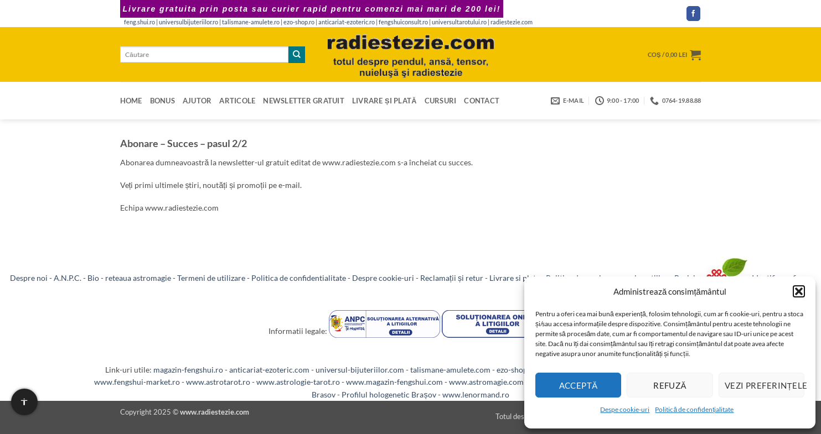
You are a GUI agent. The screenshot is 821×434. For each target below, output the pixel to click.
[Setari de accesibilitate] (24, 402)
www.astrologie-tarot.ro (298, 381)
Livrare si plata (514, 278)
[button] (798, 291)
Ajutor (197, 100)
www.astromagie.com (486, 381)
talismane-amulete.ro (251, 22)
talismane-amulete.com (450, 369)
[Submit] (296, 54)
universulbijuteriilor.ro (188, 22)
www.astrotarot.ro (218, 381)
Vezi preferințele (764, 385)
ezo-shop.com (520, 369)
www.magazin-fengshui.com (394, 381)
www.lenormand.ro (475, 394)
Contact (481, 100)
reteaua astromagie (138, 278)
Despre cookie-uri (383, 278)
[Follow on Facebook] (693, 13)
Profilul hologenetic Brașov (389, 394)
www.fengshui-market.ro (137, 381)
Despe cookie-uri (624, 409)
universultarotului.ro (459, 22)
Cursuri (441, 100)
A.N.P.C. (67, 278)
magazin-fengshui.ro (188, 369)
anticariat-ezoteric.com (269, 369)
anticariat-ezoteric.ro (346, 22)
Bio (93, 278)
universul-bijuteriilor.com (360, 369)
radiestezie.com (511, 22)
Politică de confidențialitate (694, 409)
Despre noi (29, 278)
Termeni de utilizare (211, 278)
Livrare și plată (384, 100)
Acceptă (578, 385)
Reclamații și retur (451, 278)
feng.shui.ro (139, 22)
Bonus (162, 100)
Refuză (669, 385)
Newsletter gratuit (303, 100)
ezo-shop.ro (298, 22)
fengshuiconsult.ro (403, 22)
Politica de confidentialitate (298, 278)
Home (131, 100)
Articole (237, 100)
